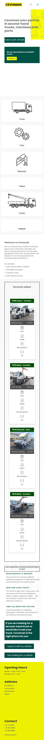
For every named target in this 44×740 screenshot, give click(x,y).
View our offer (14, 40)
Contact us (11, 58)
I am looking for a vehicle (20, 655)
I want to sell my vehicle (19, 646)
